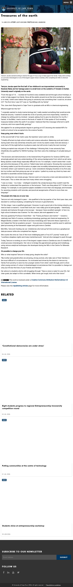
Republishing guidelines (53, 585)
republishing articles (20, 286)
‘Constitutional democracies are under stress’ (23, 346)
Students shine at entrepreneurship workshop (23, 526)
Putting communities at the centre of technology (24, 466)
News (4, 300)
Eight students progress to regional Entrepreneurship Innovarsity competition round (32, 407)
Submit (64, 557)
